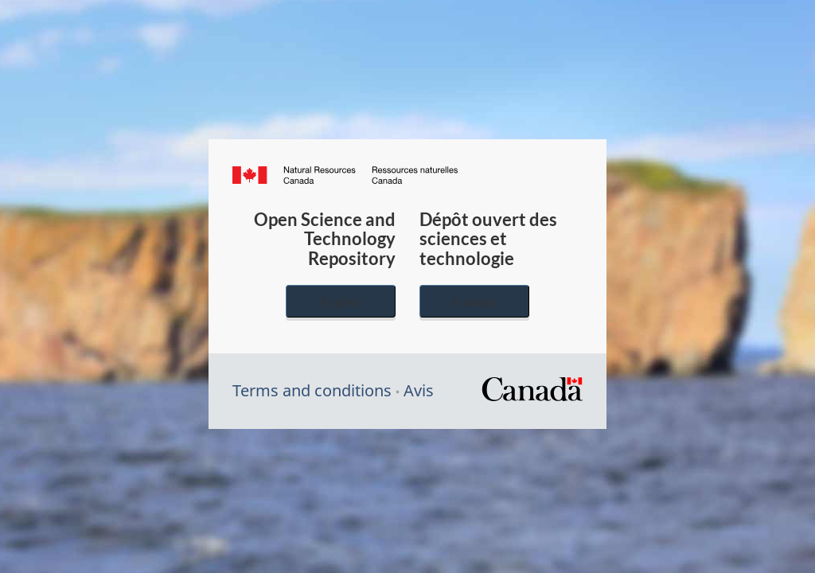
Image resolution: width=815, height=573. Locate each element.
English (341, 301)
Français (474, 301)
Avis (419, 390)
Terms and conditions (312, 390)
